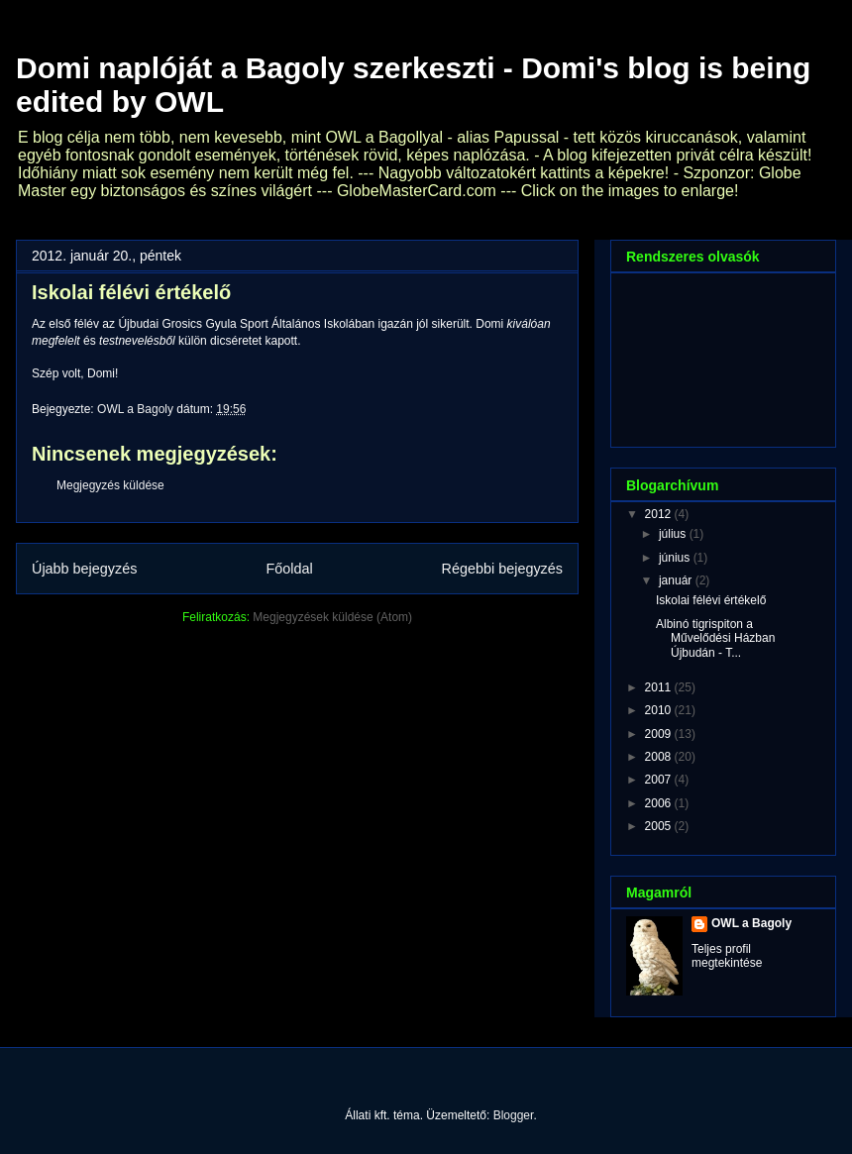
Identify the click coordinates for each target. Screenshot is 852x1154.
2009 (660, 734)
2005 (660, 826)
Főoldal (289, 569)
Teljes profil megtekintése (727, 956)
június (676, 558)
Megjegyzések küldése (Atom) (332, 617)
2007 (660, 780)
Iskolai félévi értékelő (711, 600)
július (674, 534)
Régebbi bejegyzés (502, 569)
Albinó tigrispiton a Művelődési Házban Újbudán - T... (715, 638)
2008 (660, 757)
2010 (660, 710)
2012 (660, 514)
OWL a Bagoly (751, 923)
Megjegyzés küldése (110, 485)
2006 (660, 803)
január (677, 580)
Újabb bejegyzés (84, 569)
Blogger (513, 1115)
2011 (660, 687)
